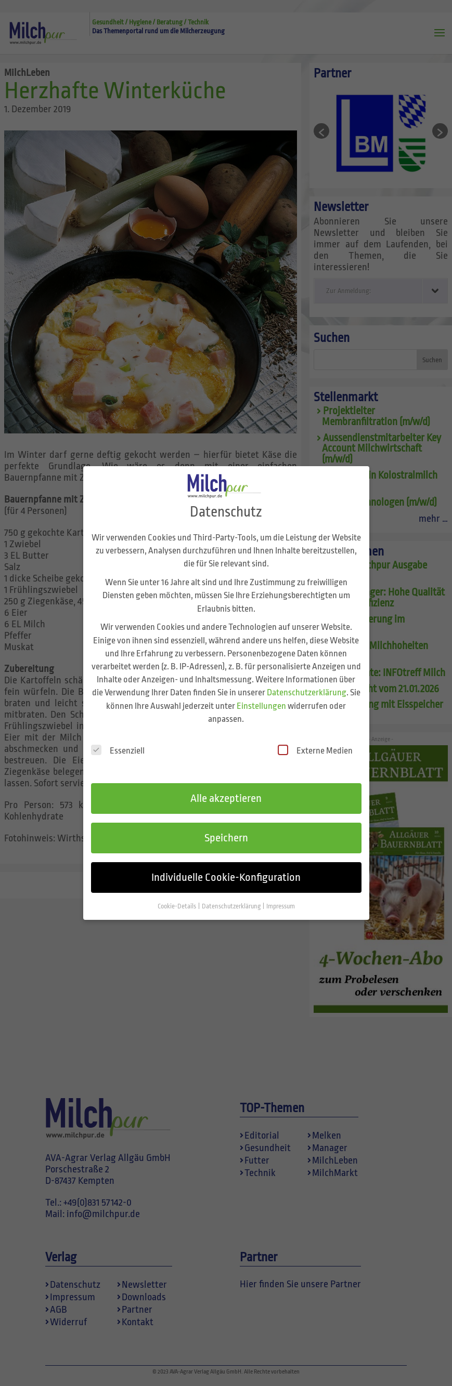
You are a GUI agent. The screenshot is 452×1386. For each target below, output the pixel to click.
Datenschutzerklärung (306, 682)
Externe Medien (315, 739)
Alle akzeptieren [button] (226, 787)
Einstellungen (261, 694)
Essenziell (118, 739)
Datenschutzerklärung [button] (232, 895)
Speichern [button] (226, 826)
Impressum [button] (280, 895)
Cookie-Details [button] (177, 895)
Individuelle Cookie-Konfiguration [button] (226, 866)
